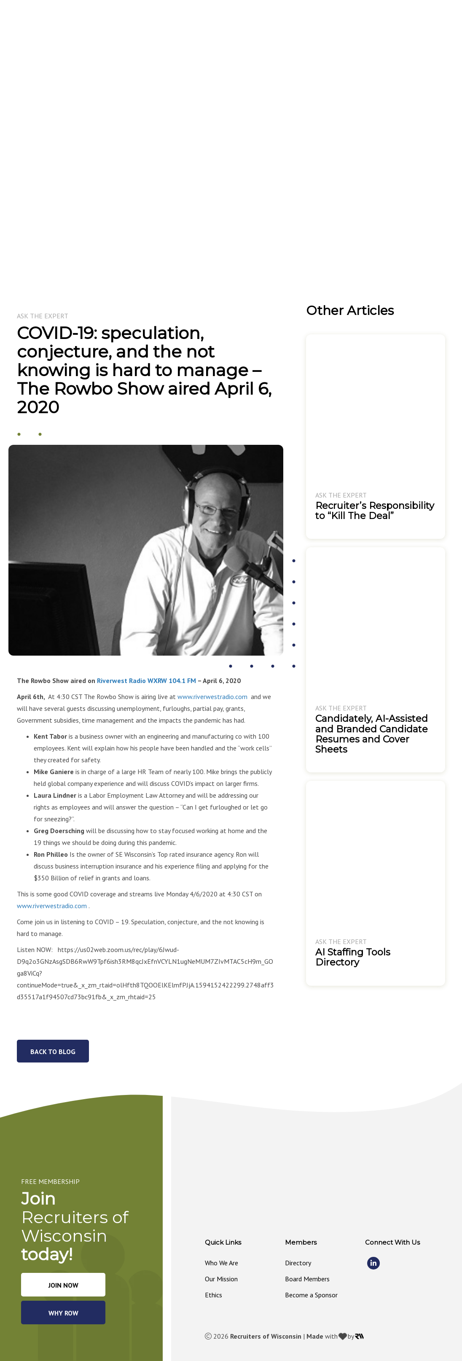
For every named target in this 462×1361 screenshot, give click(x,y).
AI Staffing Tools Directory (352, 957)
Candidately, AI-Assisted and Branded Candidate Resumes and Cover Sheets (371, 734)
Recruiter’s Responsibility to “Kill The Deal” (374, 511)
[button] (214, 26)
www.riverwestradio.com (212, 696)
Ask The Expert (42, 316)
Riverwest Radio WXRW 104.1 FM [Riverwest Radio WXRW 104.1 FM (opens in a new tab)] (146, 680)
